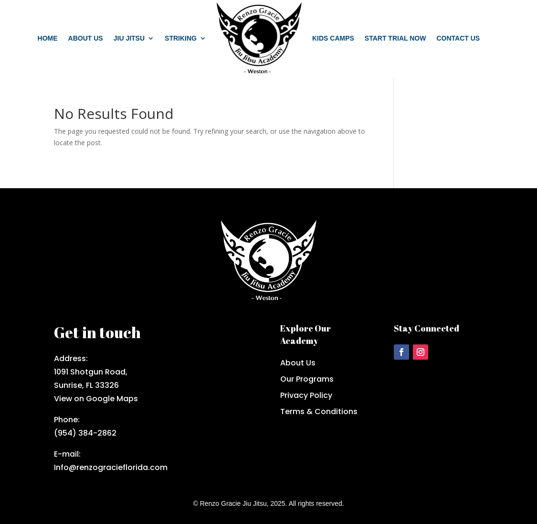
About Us (298, 362)
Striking (181, 38)
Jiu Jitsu (129, 38)
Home (48, 38)
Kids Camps (333, 38)
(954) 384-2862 (85, 433)
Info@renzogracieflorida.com (111, 467)
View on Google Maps (96, 398)
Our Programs (307, 379)
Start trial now (395, 38)
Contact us (458, 38)
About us (85, 38)
